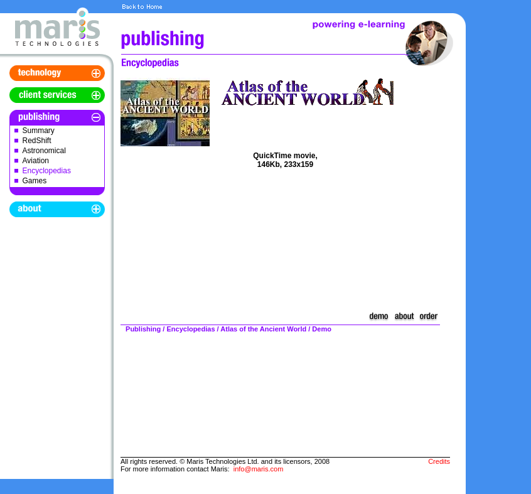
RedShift (37, 140)
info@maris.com (258, 469)
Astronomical (44, 150)
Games (35, 180)
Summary (39, 130)
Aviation (36, 160)
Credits (439, 461)
